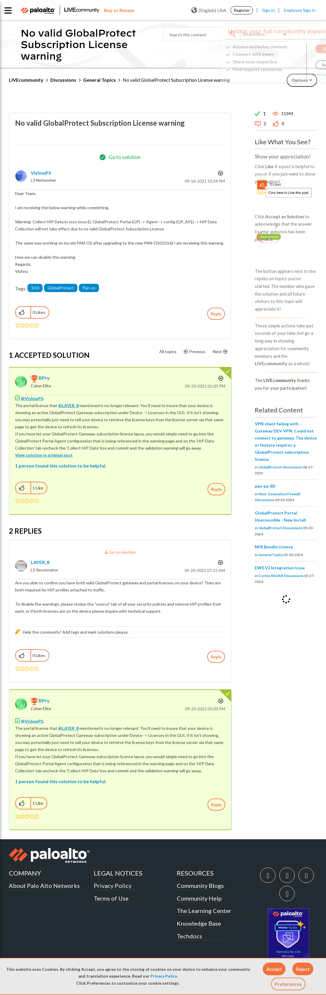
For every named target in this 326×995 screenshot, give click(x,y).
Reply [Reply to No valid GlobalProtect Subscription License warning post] (216, 313)
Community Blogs (200, 885)
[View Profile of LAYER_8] (40, 562)
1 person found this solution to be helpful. (60, 465)
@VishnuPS (32, 398)
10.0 (35, 287)
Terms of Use (111, 898)
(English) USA (208, 10)
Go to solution (124, 157)
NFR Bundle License (274, 546)
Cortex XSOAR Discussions (281, 575)
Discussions (63, 80)
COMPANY (25, 873)
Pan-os (88, 287)
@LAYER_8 (68, 405)
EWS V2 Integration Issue (280, 567)
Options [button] (220, 173)
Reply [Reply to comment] (216, 489)
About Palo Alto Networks (44, 885)
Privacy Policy (163, 976)
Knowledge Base (199, 923)
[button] (274, 969)
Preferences (288, 984)
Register (242, 10)
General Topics (99, 80)
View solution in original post (44, 455)
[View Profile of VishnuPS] (41, 173)
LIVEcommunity (26, 80)
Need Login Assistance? (290, 74)
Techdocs (189, 936)
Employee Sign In (300, 10)
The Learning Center (204, 910)
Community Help (199, 898)
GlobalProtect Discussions (280, 467)
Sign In (268, 10)
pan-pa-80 (265, 486)
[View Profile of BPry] (44, 378)
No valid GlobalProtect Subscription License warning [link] (176, 80)
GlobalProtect (61, 287)
